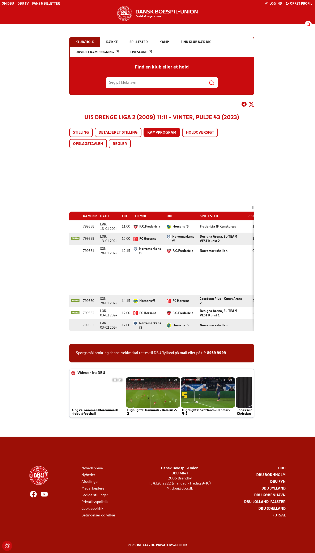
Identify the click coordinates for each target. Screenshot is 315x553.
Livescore (141, 52)
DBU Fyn (278, 482)
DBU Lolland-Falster (265, 502)
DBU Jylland (273, 488)
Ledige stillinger (94, 495)
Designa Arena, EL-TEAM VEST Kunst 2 (218, 239)
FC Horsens (147, 238)
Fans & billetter (46, 3)
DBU (282, 468)
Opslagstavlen (88, 144)
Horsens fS (181, 226)
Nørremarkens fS (183, 239)
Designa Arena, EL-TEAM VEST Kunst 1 (218, 313)
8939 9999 (216, 353)
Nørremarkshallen (213, 251)
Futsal (279, 515)
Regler (120, 144)
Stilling (81, 132)
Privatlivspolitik (94, 502)
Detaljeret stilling (118, 132)
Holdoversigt (200, 132)
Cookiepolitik (92, 509)
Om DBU (8, 3)
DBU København (270, 495)
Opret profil (298, 3)
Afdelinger (90, 482)
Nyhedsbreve (92, 468)
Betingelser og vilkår (98, 515)
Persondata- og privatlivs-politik (158, 545)
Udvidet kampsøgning (97, 52)
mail (183, 353)
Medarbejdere (92, 488)
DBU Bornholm (271, 475)
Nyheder (88, 475)
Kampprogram (161, 132)
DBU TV (23, 3)
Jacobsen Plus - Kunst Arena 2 (221, 301)
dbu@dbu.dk (182, 488)
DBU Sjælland (272, 509)
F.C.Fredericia (149, 226)
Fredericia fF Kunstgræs (218, 226)
